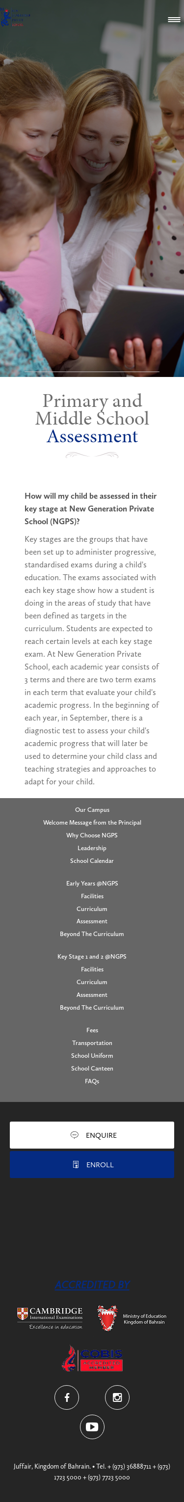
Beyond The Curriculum (92, 934)
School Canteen (92, 1068)
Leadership (92, 848)
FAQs (92, 1081)
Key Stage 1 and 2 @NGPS (92, 956)
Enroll (100, 1164)
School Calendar (92, 860)
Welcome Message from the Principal (92, 822)
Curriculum (92, 908)
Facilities (92, 896)
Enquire (101, 1135)
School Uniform (92, 1055)
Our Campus (92, 809)
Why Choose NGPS (92, 835)
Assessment (92, 921)
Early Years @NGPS (92, 883)
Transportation (92, 1042)
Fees (92, 1030)
